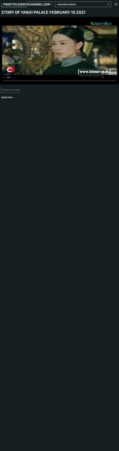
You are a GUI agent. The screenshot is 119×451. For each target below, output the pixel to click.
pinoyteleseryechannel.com (26, 4)
